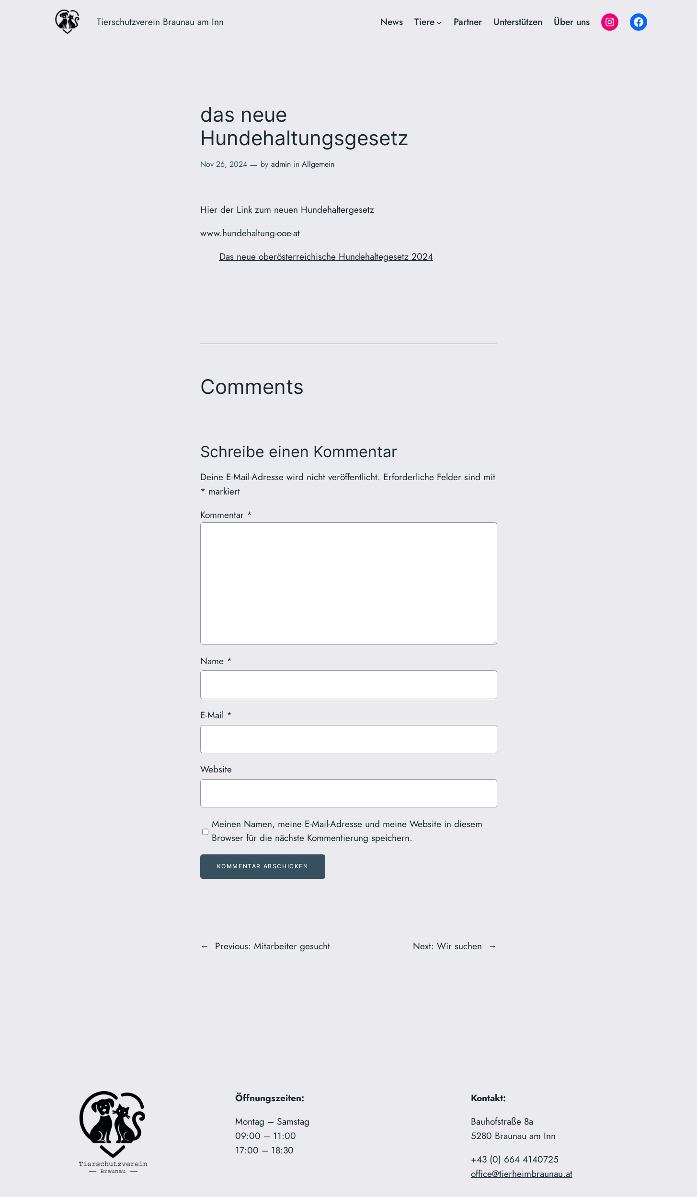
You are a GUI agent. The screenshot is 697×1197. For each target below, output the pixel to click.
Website (216, 769)
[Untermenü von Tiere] (439, 22)
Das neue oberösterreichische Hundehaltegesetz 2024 (326, 256)
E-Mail (216, 715)
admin (281, 164)
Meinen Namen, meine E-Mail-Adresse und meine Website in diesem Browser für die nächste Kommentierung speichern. (347, 831)
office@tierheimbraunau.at (521, 1173)
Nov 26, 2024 (223, 164)
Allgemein (318, 164)
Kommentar (226, 514)
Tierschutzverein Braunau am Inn (160, 21)
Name (216, 661)
